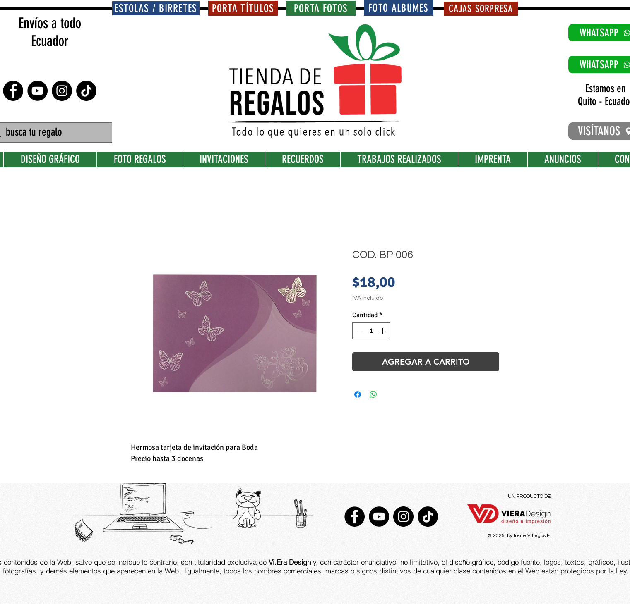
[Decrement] (359, 331)
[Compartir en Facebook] (358, 394)
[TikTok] (86, 91)
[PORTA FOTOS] (321, 8)
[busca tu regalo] (50, 132)
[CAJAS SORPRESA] (481, 9)
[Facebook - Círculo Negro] (13, 91)
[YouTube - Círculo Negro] (37, 91)
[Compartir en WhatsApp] (373, 394)
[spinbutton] (371, 331)
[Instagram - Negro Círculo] (62, 91)
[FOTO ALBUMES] (398, 8)
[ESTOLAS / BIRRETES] (156, 8)
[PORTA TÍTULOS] (243, 8)
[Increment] (383, 331)
